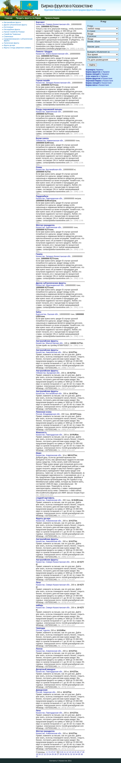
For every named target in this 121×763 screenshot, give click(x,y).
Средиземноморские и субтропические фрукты (18, 40)
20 (40, 754)
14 (73, 752)
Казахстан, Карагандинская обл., (51, 284)
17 (81, 752)
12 (67, 752)
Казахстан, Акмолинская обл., (49, 110)
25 (53, 754)
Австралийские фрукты (12, 22)
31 (68, 754)
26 (55, 754)
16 (78, 752)
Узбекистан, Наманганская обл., (50, 139)
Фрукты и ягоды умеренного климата (17, 48)
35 (79, 754)
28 (61, 754)
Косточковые (8, 27)
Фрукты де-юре (9, 45)
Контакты (53, 761)
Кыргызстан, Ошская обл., (47, 313)
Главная (8, 18)
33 (74, 754)
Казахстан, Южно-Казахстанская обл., (53, 52)
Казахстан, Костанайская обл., (49, 168)
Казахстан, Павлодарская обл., (50, 197)
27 (58, 754)
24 (50, 754)
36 (82, 754)
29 (63, 754)
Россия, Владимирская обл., (48, 413)
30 (66, 754)
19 (37, 754)
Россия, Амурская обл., (46, 691)
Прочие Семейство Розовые (14, 32)
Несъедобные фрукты (12, 29)
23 (47, 754)
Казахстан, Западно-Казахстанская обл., (54, 81)
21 (42, 754)
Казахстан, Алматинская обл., (49, 454)
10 (62, 752)
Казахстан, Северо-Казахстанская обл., (53, 23)
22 (45, 754)
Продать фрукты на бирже (28, 18)
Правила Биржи (52, 18)
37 (37, 756)
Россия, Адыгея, (43, 629)
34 (76, 754)
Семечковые (8, 36)
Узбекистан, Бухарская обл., (48, 372)
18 (83, 752)
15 (75, 752)
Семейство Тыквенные (12, 34)
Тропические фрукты (11, 43)
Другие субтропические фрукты (15, 25)
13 (70, 752)
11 (65, 752)
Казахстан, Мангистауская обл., (50, 342)
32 (71, 754)
